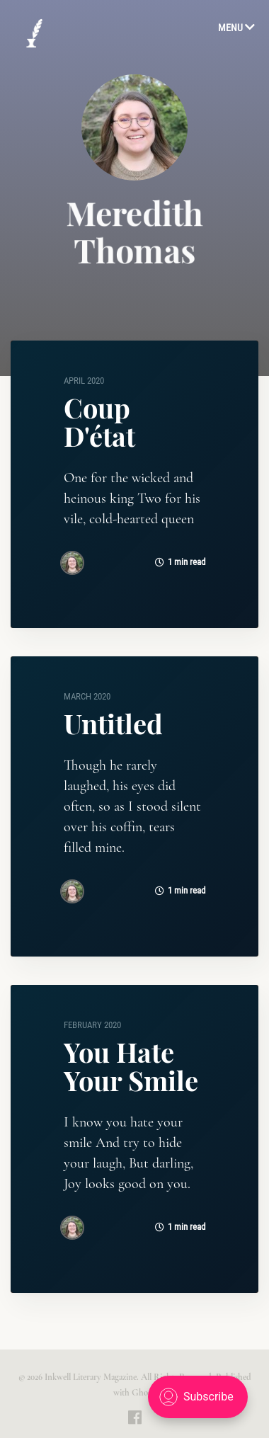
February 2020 (92, 1025)
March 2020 (87, 696)
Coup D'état (99, 421)
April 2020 (84, 380)
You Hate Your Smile (131, 1066)
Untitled (113, 723)
